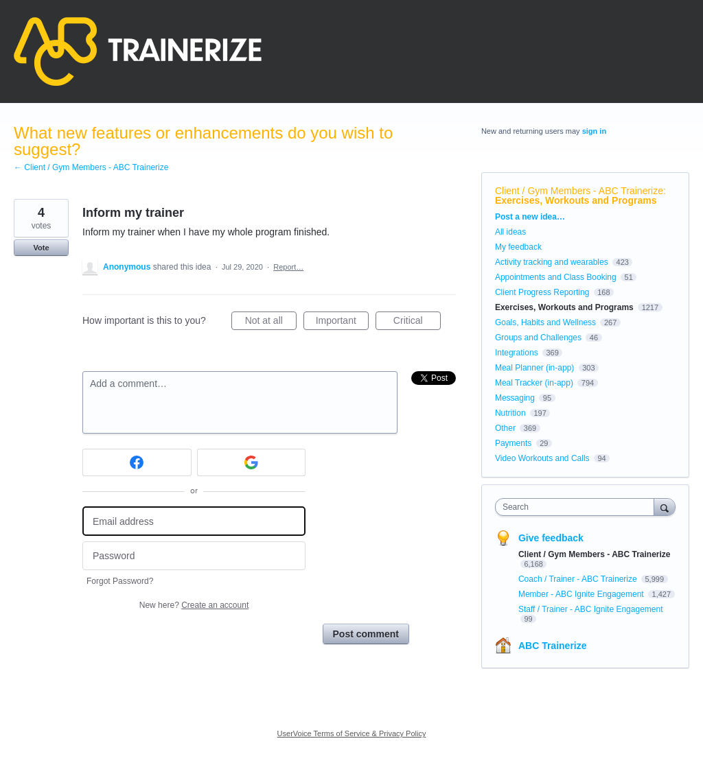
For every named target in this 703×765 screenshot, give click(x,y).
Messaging (515, 398)
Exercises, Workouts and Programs (576, 200)
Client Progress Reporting (542, 292)
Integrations (516, 352)
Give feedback (551, 537)
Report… (288, 267)
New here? (194, 605)
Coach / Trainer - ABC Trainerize (578, 579)
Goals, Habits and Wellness (545, 322)
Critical (417, 322)
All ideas (510, 232)
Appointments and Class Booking (555, 277)
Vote (41, 248)
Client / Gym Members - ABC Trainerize (579, 190)
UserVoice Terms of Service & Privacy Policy (351, 733)
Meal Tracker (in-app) (534, 383)
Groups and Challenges (538, 337)
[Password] (194, 556)
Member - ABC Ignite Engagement (582, 594)
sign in (594, 131)
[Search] (665, 506)
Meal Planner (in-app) (534, 368)
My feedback (518, 247)
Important (342, 322)
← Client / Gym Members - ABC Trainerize (91, 167)
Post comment (366, 633)
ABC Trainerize (552, 645)
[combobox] (578, 507)
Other (505, 428)
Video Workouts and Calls (542, 458)
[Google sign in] (251, 462)
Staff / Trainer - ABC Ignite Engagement (590, 609)
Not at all (271, 322)
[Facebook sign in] (137, 462)
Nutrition (510, 413)
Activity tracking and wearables (551, 262)
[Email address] (194, 521)
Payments (513, 443)
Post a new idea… (530, 217)
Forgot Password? (120, 581)
